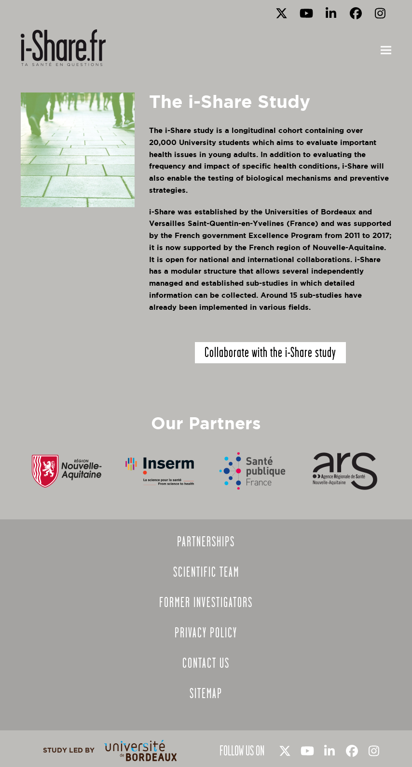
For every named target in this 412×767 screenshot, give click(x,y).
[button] (386, 50)
